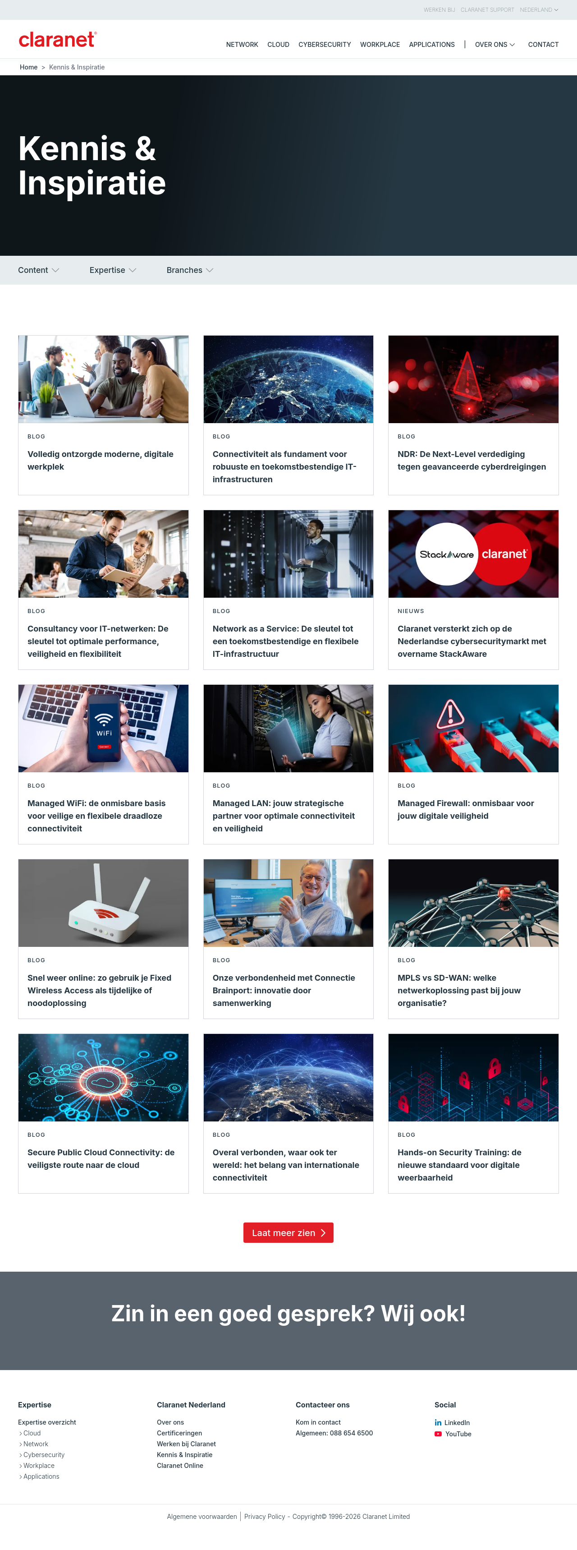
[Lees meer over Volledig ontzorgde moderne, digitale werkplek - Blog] (103, 415)
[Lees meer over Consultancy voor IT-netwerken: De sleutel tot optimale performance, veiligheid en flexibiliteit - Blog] (103, 590)
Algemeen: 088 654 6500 (334, 1433)
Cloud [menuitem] (278, 44)
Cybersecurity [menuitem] (324, 44)
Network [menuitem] (242, 44)
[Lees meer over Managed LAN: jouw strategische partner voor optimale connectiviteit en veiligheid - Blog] (288, 764)
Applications (41, 1476)
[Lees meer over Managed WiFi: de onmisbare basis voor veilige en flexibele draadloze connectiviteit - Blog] (103, 764)
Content (39, 270)
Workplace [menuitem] (380, 44)
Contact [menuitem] (543, 44)
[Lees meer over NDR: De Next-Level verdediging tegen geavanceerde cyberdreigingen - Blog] (473, 415)
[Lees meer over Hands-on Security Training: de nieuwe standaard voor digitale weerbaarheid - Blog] (473, 1113)
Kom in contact (318, 1422)
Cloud (32, 1433)
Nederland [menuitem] (539, 9)
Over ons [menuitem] (497, 44)
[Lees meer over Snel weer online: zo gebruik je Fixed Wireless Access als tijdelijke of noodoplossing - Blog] (103, 939)
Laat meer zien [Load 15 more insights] (290, 1232)
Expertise (114, 270)
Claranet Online (180, 1465)
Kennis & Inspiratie (185, 1454)
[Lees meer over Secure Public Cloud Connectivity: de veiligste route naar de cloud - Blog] (103, 1113)
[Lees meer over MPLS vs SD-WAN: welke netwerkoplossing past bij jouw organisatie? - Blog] (473, 939)
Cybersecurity (44, 1454)
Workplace (39, 1465)
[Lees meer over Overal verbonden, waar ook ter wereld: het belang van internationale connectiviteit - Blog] (288, 1113)
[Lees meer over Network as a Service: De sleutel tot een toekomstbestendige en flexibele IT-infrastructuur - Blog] (288, 590)
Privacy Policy (264, 1516)
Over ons (170, 1422)
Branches (191, 270)
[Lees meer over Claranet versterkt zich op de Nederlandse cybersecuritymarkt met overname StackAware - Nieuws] (473, 590)
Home (29, 67)
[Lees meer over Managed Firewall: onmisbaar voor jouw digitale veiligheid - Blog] (473, 764)
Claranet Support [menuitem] (487, 9)
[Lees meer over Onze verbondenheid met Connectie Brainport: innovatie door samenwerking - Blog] (288, 939)
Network (35, 1444)
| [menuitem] (465, 44)
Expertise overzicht (47, 1422)
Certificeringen (179, 1433)
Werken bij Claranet (186, 1444)
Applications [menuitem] (432, 44)
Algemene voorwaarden (202, 1516)
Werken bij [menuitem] (439, 9)
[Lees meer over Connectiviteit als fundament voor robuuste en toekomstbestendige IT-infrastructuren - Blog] (288, 415)
